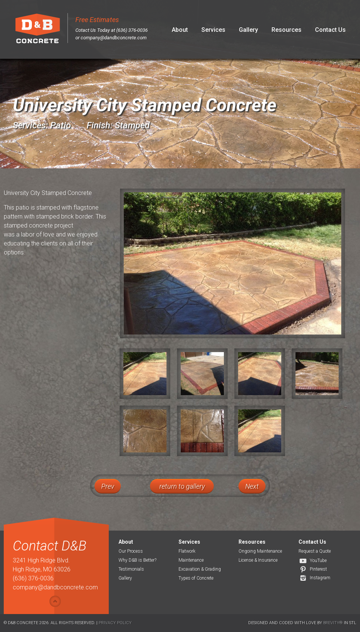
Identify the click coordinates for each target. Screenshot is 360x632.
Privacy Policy (115, 622)
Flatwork (186, 551)
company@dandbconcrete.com (114, 37)
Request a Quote (314, 551)
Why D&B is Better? (137, 560)
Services (213, 29)
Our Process (130, 551)
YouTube (318, 560)
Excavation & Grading (199, 569)
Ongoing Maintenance (260, 551)
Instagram (320, 577)
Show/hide (55, 601)
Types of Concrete (195, 578)
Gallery (248, 29)
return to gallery (182, 486)
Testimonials (131, 569)
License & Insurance (258, 560)
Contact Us (330, 29)
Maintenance (191, 560)
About (180, 29)
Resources (287, 29)
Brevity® (333, 622)
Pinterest (318, 569)
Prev (107, 486)
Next (252, 486)
